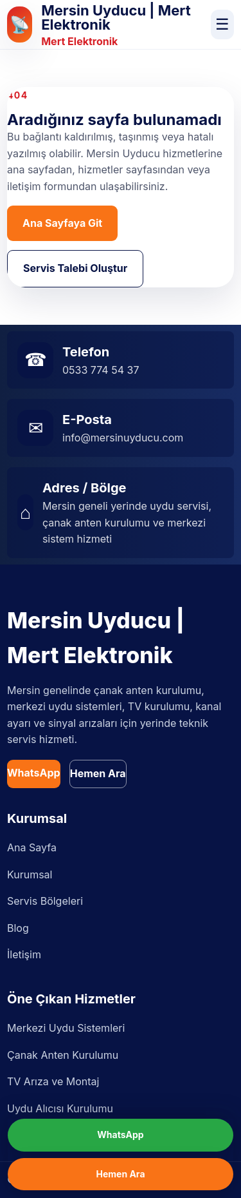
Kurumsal (29, 874)
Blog (18, 928)
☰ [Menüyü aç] (222, 24)
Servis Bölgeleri (45, 900)
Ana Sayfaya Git (62, 223)
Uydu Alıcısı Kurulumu (60, 1108)
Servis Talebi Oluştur (75, 268)
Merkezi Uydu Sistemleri (66, 1027)
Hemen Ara (98, 773)
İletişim (24, 954)
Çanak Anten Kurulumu (62, 1054)
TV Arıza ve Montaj (53, 1081)
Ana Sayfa (32, 847)
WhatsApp (33, 772)
